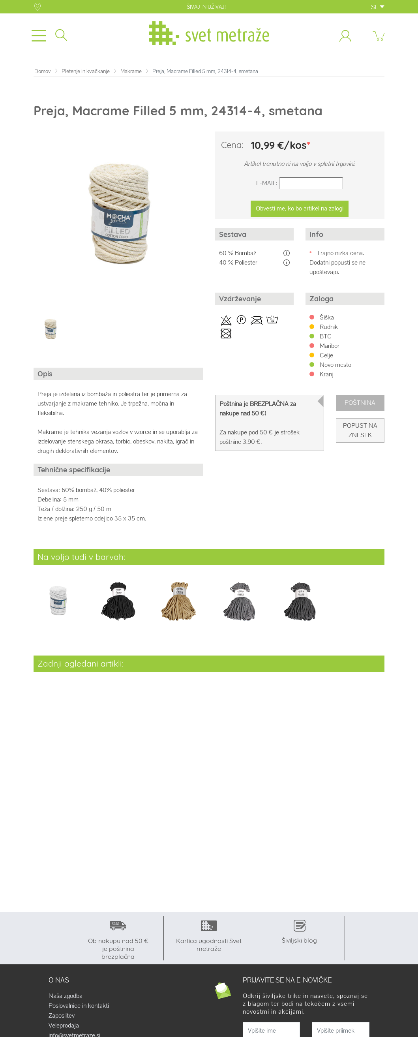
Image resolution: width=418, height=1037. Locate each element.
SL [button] (377, 7)
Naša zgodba (65, 996)
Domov (42, 71)
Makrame (131, 71)
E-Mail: (266, 183)
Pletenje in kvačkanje (86, 71)
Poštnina (360, 402)
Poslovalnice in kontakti (79, 1006)
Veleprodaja (64, 1025)
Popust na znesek (360, 430)
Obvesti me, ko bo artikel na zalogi (299, 208)
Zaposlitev (62, 1016)
